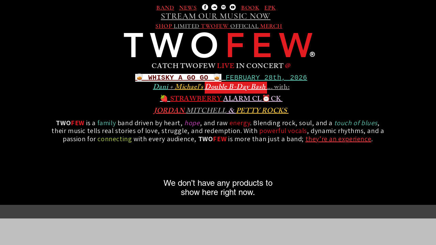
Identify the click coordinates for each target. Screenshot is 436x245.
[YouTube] (233, 7)
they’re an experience (339, 138)
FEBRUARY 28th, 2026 (266, 78)
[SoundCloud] (214, 7)
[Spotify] (223, 7)
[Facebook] (205, 7)
